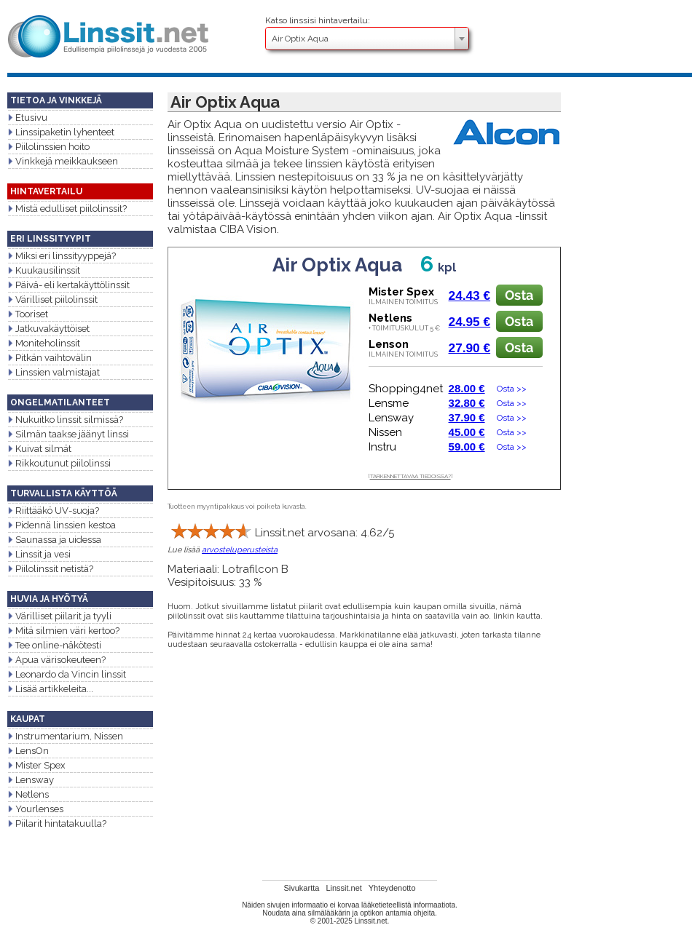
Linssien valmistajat (53, 372)
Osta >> (508, 389)
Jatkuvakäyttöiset (48, 328)
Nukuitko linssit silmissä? (65, 419)
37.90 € (467, 417)
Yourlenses (35, 808)
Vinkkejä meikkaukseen (62, 161)
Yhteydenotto (392, 888)
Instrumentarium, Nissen (65, 736)
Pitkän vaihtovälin (49, 357)
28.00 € (467, 388)
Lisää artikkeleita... (50, 688)
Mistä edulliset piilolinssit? (67, 208)
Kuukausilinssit (43, 270)
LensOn (28, 750)
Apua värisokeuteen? (56, 659)
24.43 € (470, 295)
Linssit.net (344, 888)
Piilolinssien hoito (48, 146)
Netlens (28, 794)
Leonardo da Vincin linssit (66, 674)
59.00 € (467, 446)
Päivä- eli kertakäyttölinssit (68, 284)
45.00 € (467, 432)
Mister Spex (36, 765)
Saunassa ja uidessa (54, 539)
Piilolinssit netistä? (50, 568)
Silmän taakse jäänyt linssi (68, 434)
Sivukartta (301, 888)
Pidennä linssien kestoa (61, 525)
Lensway (30, 779)
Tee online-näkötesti (54, 645)
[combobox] (367, 38)
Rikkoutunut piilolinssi (59, 463)
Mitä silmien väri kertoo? (63, 630)
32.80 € (467, 403)
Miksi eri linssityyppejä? (61, 255)
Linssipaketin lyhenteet (60, 132)
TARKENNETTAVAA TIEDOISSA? (410, 476)
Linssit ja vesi (39, 554)
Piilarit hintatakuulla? (56, 823)
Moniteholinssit (43, 343)
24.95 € (470, 321)
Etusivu (27, 117)
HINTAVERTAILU (46, 191)
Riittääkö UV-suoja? (53, 510)
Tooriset (27, 314)
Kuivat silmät (39, 448)
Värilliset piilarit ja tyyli (59, 616)
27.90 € (470, 348)
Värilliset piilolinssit (52, 299)
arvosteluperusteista (240, 550)
